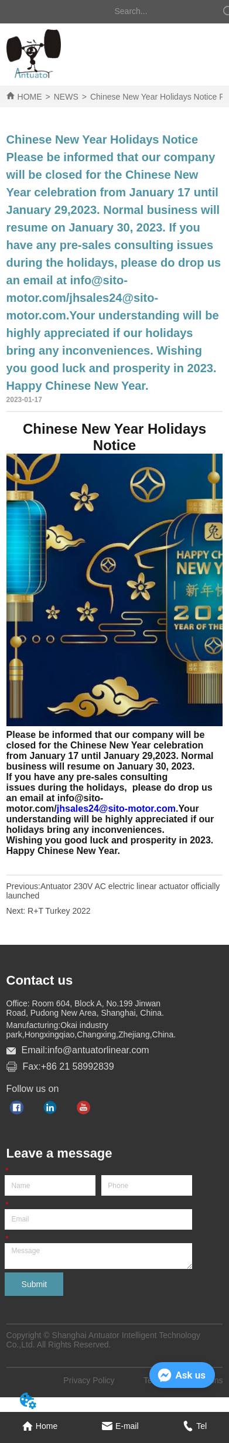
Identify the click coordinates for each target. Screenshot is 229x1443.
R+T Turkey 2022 (59, 911)
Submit (34, 1284)
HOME (30, 96)
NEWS (66, 96)
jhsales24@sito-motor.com (116, 809)
